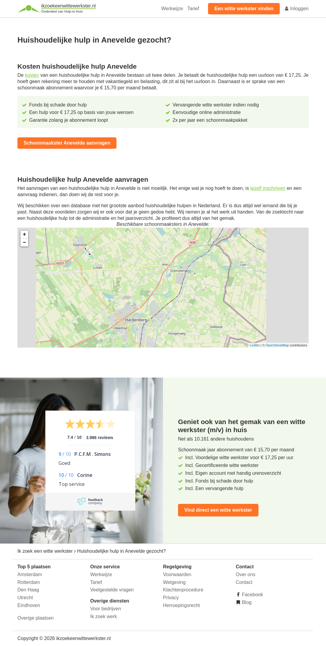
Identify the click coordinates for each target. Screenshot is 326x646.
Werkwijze (172, 8)
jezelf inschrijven (267, 188)
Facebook (252, 594)
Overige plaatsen (35, 618)
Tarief (193, 8)
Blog (246, 602)
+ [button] (24, 234)
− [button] (24, 242)
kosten (32, 75)
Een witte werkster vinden (243, 8)
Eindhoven (28, 605)
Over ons (245, 574)
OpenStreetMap (277, 345)
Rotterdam (28, 582)
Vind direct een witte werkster (218, 510)
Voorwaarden (177, 574)
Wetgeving (174, 582)
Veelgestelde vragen (112, 589)
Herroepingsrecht (181, 605)
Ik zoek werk (103, 616)
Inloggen (296, 8)
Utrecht (25, 597)
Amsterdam (29, 574)
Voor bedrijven (105, 608)
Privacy (171, 597)
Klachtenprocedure (183, 589)
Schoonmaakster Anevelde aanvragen (67, 142)
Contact (244, 582)
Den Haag (28, 589)
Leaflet (255, 345)
